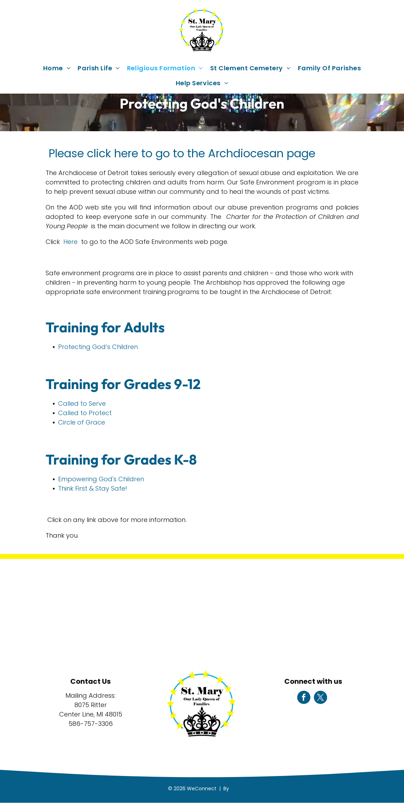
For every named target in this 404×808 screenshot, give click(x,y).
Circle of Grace (81, 422)
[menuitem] (57, 68)
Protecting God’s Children (98, 346)
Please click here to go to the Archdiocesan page (180, 153)
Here (70, 241)
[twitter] (320, 698)
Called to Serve (82, 403)
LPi (233, 788)
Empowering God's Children (101, 479)
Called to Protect (85, 413)
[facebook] (303, 698)
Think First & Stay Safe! (92, 488)
